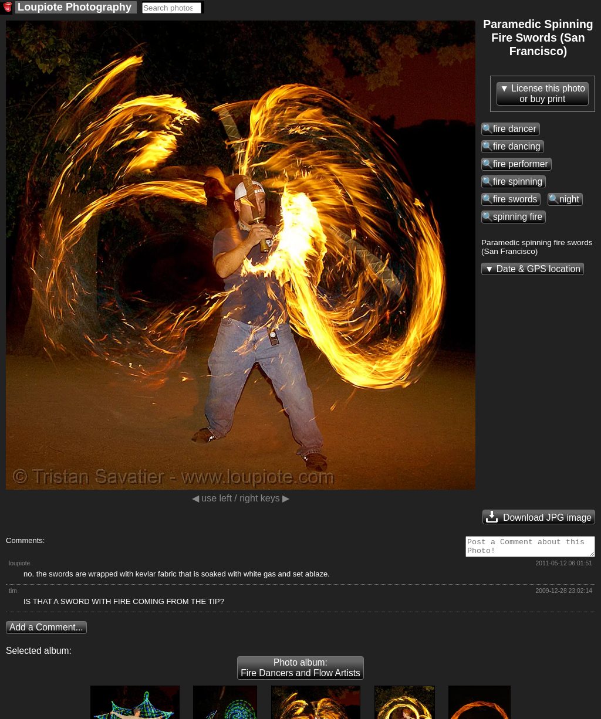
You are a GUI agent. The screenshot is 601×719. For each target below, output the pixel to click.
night (569, 199)
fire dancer (514, 129)
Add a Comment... (46, 631)
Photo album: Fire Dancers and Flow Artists (300, 671)
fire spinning (517, 181)
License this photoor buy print (548, 93)
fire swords (515, 199)
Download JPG (539, 517)
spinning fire (517, 217)
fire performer (520, 164)
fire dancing (517, 146)
